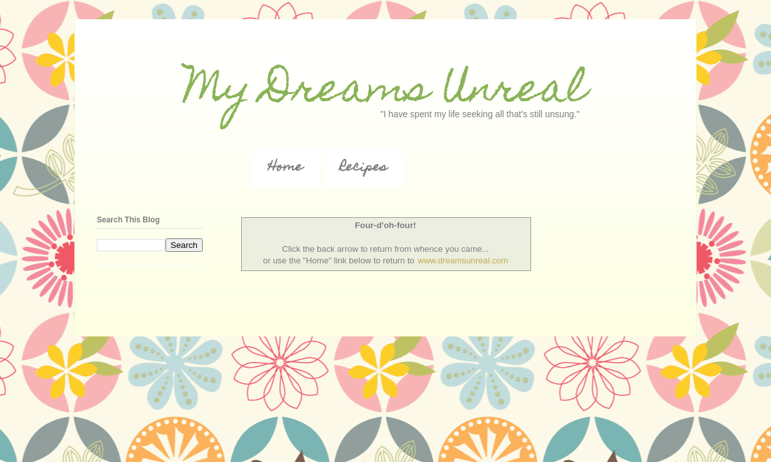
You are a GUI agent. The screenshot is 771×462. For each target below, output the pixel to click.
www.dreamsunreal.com (463, 260)
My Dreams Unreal (385, 92)
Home (285, 168)
